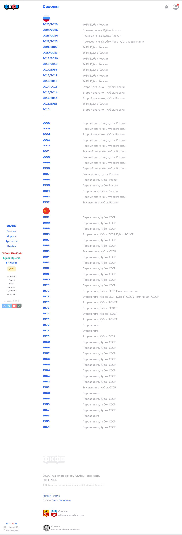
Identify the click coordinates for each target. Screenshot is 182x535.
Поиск (12, 279)
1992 (46, 202)
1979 (46, 285)
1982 (46, 268)
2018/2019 (50, 64)
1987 (46, 240)
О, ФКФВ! (11, 290)
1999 (46, 162)
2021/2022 (50, 47)
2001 (46, 151)
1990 (46, 223)
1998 (46, 168)
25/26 (11, 226)
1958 (46, 404)
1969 (46, 342)
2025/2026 (50, 24)
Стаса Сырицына (61, 500)
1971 (46, 330)
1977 (46, 296)
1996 (46, 179)
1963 (46, 376)
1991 (46, 217)
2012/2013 (50, 98)
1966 (46, 359)
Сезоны (12, 231)
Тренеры (11, 241)
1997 (46, 174)
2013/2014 (50, 92)
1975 (46, 308)
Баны (11, 283)
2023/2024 (50, 36)
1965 (46, 364)
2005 (46, 128)
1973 (46, 319)
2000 (46, 157)
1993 (46, 196)
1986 (46, 245)
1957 (46, 410)
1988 (46, 234)
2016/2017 (50, 75)
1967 (46, 353)
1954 (46, 427)
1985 (46, 251)
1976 (46, 302)
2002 (46, 145)
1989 (46, 228)
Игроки (11, 236)
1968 (46, 347)
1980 (46, 279)
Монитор (11, 276)
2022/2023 (50, 41)
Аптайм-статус (51, 495)
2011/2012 (50, 104)
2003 (46, 140)
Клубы (11, 246)
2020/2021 (50, 53)
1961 (46, 387)
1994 (46, 191)
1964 (46, 370)
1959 (46, 398)
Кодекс (11, 286)
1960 (46, 393)
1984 (46, 257)
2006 (46, 123)
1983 (46, 262)
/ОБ (11, 269)
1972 (46, 325)
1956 (46, 415)
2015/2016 (50, 81)
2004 (46, 134)
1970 (46, 336)
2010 (46, 109)
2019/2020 (50, 58)
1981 (46, 274)
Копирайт (11, 294)
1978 (46, 291)
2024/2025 (50, 30)
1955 (46, 421)
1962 (46, 381)
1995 (46, 185)
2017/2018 (50, 70)
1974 (46, 313)
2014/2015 (50, 87)
